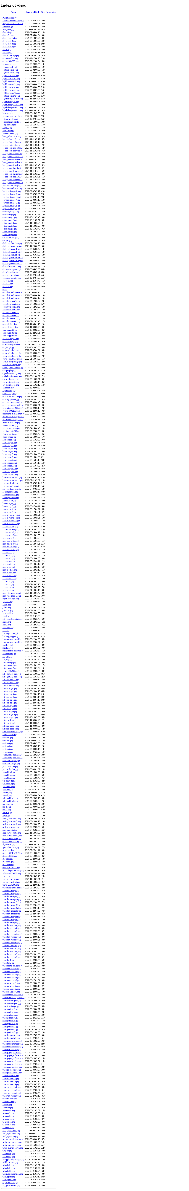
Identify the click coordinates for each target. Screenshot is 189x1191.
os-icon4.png (7, 746)
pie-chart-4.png (8, 786)
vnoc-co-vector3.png (11, 989)
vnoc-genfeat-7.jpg (10, 1026)
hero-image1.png (9, 443)
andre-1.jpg (7, 49)
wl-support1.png (9, 1180)
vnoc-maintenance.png (12, 1041)
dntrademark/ (8, 388)
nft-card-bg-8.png (9, 708)
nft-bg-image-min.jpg (11, 674)
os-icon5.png (7, 749)
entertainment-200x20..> (12, 408)
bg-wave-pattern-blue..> (12, 116)
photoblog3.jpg (8, 778)
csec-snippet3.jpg (9, 333)
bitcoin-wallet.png (10, 119)
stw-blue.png (7, 859)
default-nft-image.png (11, 365)
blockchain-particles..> (12, 122)
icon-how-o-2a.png (10, 535)
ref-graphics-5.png (10, 801)
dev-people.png (8, 370)
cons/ (4, 289)
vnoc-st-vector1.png (10, 1075)
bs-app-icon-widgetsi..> (12, 180)
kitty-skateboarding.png (12, 619)
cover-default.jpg (9, 324)
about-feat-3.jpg (9, 44)
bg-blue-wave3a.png (11, 78)
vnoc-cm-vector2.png (11, 971)
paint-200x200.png (10, 766)
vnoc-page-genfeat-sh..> (12, 1067)
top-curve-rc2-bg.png (11, 882)
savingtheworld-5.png (11, 821)
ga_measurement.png (11, 428)
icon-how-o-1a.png (10, 529)
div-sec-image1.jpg (10, 379)
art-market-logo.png (10, 55)
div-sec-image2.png (10, 382)
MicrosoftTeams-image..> (13, 21)
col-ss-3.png (7, 286)
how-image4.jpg (9, 509)
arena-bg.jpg (7, 52)
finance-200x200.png (11, 422)
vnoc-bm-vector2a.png (12, 934)
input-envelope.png (10, 599)
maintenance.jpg (9, 654)
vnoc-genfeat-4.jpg (10, 1018)
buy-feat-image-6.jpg (11, 206)
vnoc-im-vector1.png (11, 1035)
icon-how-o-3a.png (10, 541)
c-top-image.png (9, 214)
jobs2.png (6, 607)
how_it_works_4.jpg (11, 523)
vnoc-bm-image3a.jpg (11, 908)
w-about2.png (8, 1113)
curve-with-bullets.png (12, 359)
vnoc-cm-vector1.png (11, 969)
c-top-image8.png (9, 234)
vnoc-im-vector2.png (11, 1038)
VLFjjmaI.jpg (8, 29)
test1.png (6, 876)
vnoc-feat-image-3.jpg (11, 1003)
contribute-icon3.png (11, 307)
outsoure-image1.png (11, 760)
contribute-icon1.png (11, 301)
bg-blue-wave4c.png (11, 96)
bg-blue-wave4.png (10, 87)
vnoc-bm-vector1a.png (12, 928)
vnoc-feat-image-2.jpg (11, 1000)
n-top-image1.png (9, 665)
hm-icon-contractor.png (12, 477)
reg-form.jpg (7, 804)
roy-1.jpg (6, 815)
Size (43, 12)
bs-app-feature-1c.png (11, 136)
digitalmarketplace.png (12, 376)
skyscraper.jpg (8, 844)
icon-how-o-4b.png (10, 549)
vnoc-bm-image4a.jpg (11, 917)
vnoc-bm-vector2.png (11, 931)
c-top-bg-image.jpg (10, 211)
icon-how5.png (8, 564)
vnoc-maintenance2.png (12, 1047)
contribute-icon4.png (11, 310)
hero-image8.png (9, 463)
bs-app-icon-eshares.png (12, 154)
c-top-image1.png (9, 217)
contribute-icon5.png (11, 312)
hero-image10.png (10, 469)
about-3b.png (8, 35)
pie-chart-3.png (8, 784)
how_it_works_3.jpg (11, 521)
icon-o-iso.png (8, 567)
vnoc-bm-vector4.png (11, 940)
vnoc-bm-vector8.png (11, 954)
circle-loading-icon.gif (11, 269)
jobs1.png (6, 604)
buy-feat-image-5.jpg (11, 203)
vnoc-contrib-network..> (12, 995)
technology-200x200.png (12, 870)
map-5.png (7, 659)
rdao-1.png (7, 792)
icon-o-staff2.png (9, 578)
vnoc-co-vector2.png (11, 986)
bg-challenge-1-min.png (12, 99)
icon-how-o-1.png (10, 526)
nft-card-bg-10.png (10, 714)
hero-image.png (9, 440)
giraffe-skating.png (10, 434)
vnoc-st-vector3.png (10, 1081)
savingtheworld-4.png (11, 818)
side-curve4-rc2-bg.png (12, 836)
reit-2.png (6, 810)
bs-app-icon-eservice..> (12, 151)
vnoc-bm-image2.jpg (11, 896)
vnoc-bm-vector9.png (11, 957)
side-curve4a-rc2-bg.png (12, 841)
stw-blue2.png (8, 864)
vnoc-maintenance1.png (12, 1044)
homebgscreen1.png (10, 495)
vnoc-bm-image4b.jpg (11, 919)
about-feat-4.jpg (9, 47)
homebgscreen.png (10, 492)
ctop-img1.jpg (8, 347)
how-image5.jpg (9, 512)
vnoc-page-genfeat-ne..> (12, 1064)
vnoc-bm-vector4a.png (12, 943)
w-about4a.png (8, 1122)
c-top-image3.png (9, 223)
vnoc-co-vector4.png (11, 992)
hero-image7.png (9, 460)
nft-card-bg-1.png (9, 688)
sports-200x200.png (10, 847)
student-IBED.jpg (9, 856)
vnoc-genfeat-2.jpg (10, 1012)
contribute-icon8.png (11, 321)
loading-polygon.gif (10, 636)
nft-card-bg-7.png (9, 706)
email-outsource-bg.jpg (12, 402)
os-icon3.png (7, 743)
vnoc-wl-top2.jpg (9, 1101)
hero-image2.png (9, 445)
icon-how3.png (8, 558)
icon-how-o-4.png (10, 544)
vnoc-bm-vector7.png (11, 951)
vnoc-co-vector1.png (11, 983)
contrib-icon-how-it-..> (12, 292)
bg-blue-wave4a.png (11, 90)
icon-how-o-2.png (10, 532)
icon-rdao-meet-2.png (11, 593)
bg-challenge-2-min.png (12, 104)
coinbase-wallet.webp (11, 278)
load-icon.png (8, 628)
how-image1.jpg (9, 500)
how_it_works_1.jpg (11, 515)
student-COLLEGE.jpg (12, 853)
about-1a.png (8, 32)
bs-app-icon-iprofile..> (12, 168)
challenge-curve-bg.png (12, 246)
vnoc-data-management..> (13, 997)
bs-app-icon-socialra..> (12, 177)
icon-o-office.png (9, 570)
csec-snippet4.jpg (9, 336)
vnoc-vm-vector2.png (11, 1090)
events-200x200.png (11, 411)
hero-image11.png (10, 471)
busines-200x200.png (11, 185)
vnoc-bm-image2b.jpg (11, 902)
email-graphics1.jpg (10, 399)
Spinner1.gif (7, 26)
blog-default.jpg (9, 125)
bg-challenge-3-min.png (12, 107)
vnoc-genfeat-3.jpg (10, 1015)
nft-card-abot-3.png (10, 685)
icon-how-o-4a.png (10, 547)
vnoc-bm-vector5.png (11, 945)
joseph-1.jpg (7, 610)
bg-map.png (7, 113)
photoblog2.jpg (8, 775)
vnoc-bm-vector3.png (11, 937)
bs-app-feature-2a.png (11, 142)
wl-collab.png (8, 1165)
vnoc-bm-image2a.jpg (11, 899)
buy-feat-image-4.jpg (11, 200)
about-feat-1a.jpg (9, 38)
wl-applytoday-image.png (13, 1159)
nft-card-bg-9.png (9, 711)
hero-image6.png (9, 457)
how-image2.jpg (9, 503)
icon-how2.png (8, 555)
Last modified (32, 12)
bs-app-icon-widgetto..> (12, 182)
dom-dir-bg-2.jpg (9, 393)
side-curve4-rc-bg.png (11, 833)
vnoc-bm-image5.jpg (11, 922)
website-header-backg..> (12, 1139)
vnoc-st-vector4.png (10, 1084)
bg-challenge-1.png (10, 101)
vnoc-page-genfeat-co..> (12, 1055)
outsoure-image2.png (11, 763)
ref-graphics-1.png (10, 798)
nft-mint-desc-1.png (10, 726)
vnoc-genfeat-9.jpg (10, 1032)
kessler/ (5, 616)
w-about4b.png (8, 1125)
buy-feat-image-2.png (11, 194)
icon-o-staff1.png (9, 575)
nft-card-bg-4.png (9, 697)
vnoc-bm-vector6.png (11, 948)
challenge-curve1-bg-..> (12, 249)
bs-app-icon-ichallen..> (12, 159)
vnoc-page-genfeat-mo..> (13, 1061)
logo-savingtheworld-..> (12, 639)
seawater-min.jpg (9, 830)
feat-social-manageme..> (12, 419)
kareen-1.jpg (7, 613)
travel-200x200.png (10, 885)
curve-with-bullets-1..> (12, 350)
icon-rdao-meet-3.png (11, 596)
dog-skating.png (9, 391)
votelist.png (7, 1104)
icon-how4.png (8, 561)
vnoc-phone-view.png (11, 1070)
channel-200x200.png (11, 266)
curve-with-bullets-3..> (12, 356)
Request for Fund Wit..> (12, 23)
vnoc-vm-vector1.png (11, 1087)
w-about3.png (8, 1116)
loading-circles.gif (10, 633)
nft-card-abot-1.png (10, 680)
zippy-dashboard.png (11, 1185)
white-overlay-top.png (11, 1145)
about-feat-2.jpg (9, 41)
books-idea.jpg (8, 130)
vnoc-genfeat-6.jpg (10, 1023)
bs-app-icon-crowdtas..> (12, 148)
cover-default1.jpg (10, 327)
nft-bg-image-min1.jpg (12, 677)
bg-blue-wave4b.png (11, 93)
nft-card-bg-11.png (10, 717)
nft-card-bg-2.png (9, 691)
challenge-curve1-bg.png (12, 260)
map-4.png (7, 656)
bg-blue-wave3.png (10, 75)
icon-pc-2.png (8, 584)
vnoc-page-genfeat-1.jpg (12, 1052)
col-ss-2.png (7, 284)
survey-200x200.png (11, 867)
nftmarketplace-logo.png (12, 732)
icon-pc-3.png (8, 587)
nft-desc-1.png (8, 720)
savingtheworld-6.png (11, 824)
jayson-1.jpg (7, 601)
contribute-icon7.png (11, 318)
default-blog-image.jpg (12, 362)
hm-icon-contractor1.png (12, 480)
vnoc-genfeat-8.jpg (10, 1029)
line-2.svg (6, 625)
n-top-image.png (9, 662)
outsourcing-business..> (12, 755)
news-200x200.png (10, 671)
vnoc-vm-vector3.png (11, 1093)
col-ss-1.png (7, 281)
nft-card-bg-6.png (9, 703)
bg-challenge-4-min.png (12, 110)
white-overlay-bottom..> (12, 1142)
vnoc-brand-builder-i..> (12, 966)
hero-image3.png (9, 448)
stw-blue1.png (8, 862)
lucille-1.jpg (7, 645)
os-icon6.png (7, 752)
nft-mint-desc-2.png (10, 729)
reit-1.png (6, 807)
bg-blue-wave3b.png (11, 81)
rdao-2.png (7, 795)
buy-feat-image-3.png (11, 197)
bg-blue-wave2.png (10, 73)
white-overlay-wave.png (12, 1148)
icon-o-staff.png (9, 573)
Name (13, 12)
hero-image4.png (9, 451)
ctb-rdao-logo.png (10, 341)
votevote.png (7, 1107)
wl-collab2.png (8, 1171)
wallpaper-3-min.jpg (11, 1133)
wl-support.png (8, 1177)
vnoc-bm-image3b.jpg (11, 911)
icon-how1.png (8, 552)
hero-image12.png (10, 474)
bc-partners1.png (9, 67)
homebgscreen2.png (10, 497)
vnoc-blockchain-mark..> (13, 888)
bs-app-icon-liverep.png (12, 171)
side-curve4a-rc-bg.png (12, 838)
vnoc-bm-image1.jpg (11, 891)
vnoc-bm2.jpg (8, 963)
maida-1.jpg (7, 648)
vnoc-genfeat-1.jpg (10, 1009)
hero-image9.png (9, 466)
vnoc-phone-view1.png (12, 1073)
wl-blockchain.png (10, 1162)
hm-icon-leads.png (10, 483)
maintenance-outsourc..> (12, 651)
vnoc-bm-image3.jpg (11, 905)
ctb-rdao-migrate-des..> (12, 344)
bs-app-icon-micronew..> (13, 174)
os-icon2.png (7, 740)
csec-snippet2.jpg (9, 330)
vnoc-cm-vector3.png (11, 974)
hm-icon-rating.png (10, 486)
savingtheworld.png (10, 827)
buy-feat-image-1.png (11, 191)
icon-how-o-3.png (10, 538)
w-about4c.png (8, 1127)
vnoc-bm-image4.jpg (11, 914)
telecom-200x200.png (11, 873)
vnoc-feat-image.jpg (10, 1006)
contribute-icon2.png (11, 304)
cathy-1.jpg (7, 240)
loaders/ (5, 630)
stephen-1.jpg (8, 850)
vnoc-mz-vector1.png (11, 1049)
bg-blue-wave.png (10, 70)
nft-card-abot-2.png (10, 682)
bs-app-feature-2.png (11, 139)
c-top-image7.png (9, 232)
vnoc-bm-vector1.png (11, 925)
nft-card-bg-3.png (9, 694)
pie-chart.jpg (7, 789)
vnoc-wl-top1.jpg (9, 1099)
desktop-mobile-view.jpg (12, 367)
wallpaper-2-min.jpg (11, 1130)
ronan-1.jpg (7, 812)
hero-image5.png (9, 454)
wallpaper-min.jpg (10, 1136)
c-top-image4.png (9, 226)
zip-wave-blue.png (10, 1182)
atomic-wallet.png (10, 58)
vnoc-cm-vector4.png (11, 977)
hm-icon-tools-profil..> (12, 489)
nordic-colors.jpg (9, 734)
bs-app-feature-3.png (11, 145)
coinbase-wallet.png (10, 275)
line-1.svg (6, 622)
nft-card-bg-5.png (9, 700)
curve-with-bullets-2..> (12, 353)
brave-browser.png (10, 133)
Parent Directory (9, 18)
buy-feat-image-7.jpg (11, 208)
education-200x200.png (12, 396)
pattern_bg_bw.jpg (10, 769)
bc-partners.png (9, 64)
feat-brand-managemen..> (13, 414)
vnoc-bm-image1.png (11, 893)
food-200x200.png (10, 425)
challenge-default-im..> (12, 263)
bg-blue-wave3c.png (11, 84)
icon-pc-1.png (8, 581)
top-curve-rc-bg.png (10, 879)
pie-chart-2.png (8, 781)
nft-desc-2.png (8, 723)
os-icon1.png (7, 737)
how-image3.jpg (9, 506)
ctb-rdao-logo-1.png (10, 338)
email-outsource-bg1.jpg (12, 405)
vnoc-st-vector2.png (10, 1078)
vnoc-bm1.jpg (8, 960)
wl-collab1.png (8, 1168)
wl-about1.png (8, 1154)
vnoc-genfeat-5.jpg (10, 1021)
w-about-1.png (8, 1110)
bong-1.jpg (7, 128)
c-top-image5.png (9, 229)
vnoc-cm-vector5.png (11, 980)
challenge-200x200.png (12, 243)
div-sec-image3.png (10, 385)
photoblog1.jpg (8, 772)
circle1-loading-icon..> (12, 272)
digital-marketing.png (11, 373)
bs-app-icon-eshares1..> (12, 156)
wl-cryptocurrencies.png (12, 1174)
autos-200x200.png (10, 61)
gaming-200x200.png (11, 431)
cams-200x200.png (10, 237)
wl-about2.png (8, 1156)
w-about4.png (8, 1119)
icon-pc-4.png (8, 590)
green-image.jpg (9, 437)
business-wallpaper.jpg (12, 188)
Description (51, 12)
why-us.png (7, 1151)
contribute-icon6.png (11, 315)
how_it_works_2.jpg (11, 518)
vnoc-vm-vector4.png (11, 1096)
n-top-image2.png (9, 668)
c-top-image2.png (9, 220)
